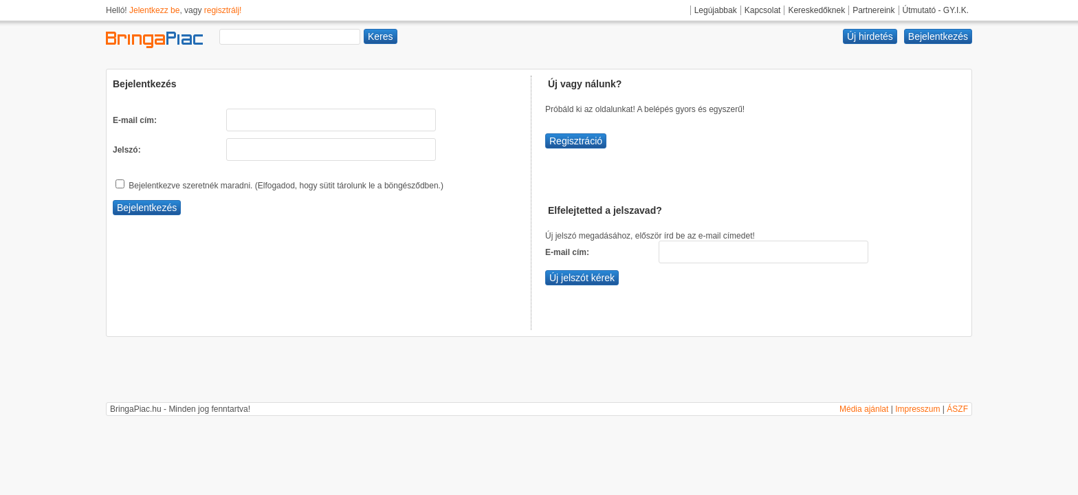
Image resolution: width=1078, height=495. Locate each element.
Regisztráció (575, 140)
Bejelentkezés (938, 36)
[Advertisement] (539, 371)
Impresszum (917, 409)
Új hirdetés (870, 36)
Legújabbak (715, 10)
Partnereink (873, 10)
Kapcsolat (763, 10)
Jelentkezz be (154, 10)
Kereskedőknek (816, 10)
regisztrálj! (223, 10)
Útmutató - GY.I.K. (936, 10)
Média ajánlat (863, 409)
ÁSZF (957, 409)
